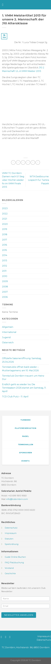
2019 (4, 229)
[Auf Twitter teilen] (23, 162)
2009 (5, 281)
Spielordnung (11, 544)
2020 (5, 224)
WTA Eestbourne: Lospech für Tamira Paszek (38, 180)
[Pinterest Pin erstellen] (33, 162)
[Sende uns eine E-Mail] (10, 636)
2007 (5, 292)
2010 (4, 276)
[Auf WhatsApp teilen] (13, 162)
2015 (4, 250)
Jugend (6, 337)
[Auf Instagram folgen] (6, 636)
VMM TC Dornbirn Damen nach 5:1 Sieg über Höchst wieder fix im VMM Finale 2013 (13, 180)
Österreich (8, 342)
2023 (5, 208)
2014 (4, 255)
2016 (4, 245)
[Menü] (3, 4)
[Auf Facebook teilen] (18, 162)
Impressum (43, 636)
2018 (4, 234)
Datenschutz (44, 640)
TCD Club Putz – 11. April (15, 396)
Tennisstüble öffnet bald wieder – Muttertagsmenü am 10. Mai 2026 (20, 369)
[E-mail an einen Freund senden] (28, 162)
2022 (5, 213)
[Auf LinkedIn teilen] (37, 162)
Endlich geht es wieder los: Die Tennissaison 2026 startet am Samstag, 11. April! (24, 388)
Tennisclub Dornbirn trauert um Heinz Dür (23, 377)
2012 (4, 266)
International (9, 332)
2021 (4, 219)
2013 (4, 260)
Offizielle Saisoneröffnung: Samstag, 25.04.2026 (21, 360)
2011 (4, 271)
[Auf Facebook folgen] (2, 636)
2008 (5, 286)
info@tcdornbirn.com (17, 499)
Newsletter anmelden (18, 615)
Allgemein (7, 327)
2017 (4, 239)
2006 (5, 297)
